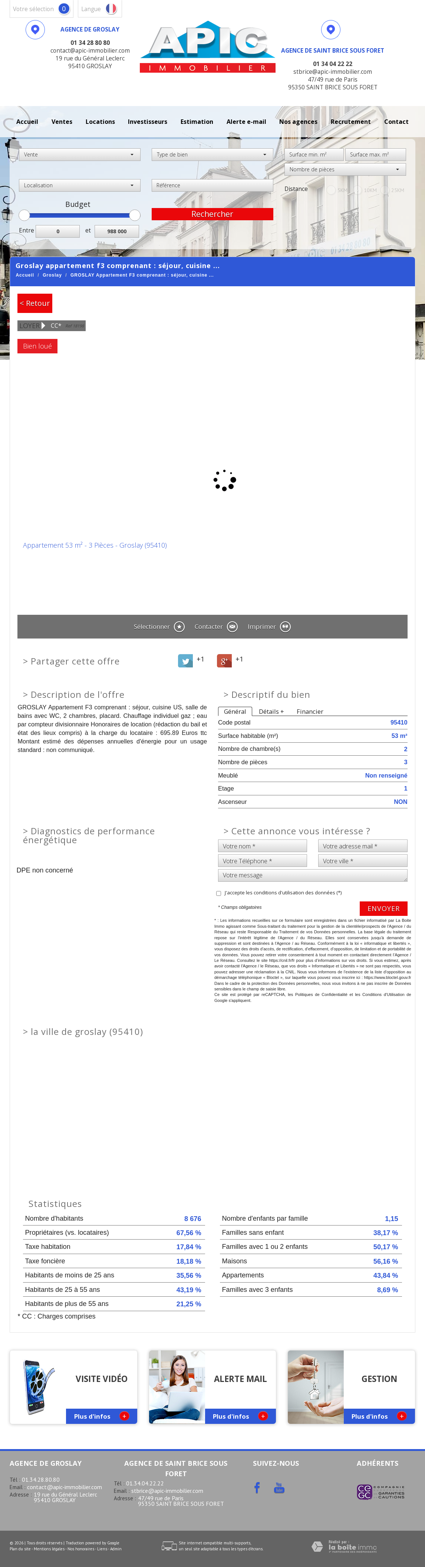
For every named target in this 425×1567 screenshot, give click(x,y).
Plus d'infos (101, 1416)
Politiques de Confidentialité (321, 994)
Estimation (197, 122)
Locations (100, 122)
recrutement (351, 122)
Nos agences (298, 122)
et (88, 230)
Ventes (62, 122)
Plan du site (20, 1548)
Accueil (27, 122)
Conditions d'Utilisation (383, 994)
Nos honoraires (80, 1548)
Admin (116, 1548)
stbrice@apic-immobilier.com (167, 1490)
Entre (26, 230)
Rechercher (212, 214)
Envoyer (384, 908)
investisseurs (147, 122)
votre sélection (33, 9)
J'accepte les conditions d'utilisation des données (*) (283, 892)
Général (235, 711)
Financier (310, 711)
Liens (102, 1548)
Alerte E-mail (246, 122)
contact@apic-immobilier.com (64, 1487)
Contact (396, 122)
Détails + (271, 711)
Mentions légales (49, 1548)
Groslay (52, 275)
